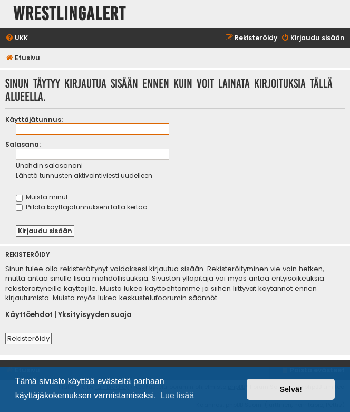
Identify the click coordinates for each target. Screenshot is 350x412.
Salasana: (23, 144)
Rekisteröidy (28, 338)
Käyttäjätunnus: (34, 119)
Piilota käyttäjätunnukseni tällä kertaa (82, 207)
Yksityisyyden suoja (95, 315)
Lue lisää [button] (177, 395)
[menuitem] (16, 38)
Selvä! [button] (290, 389)
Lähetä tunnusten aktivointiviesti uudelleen (84, 175)
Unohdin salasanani (49, 165)
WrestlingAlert (69, 14)
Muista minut (42, 197)
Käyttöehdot (29, 315)
